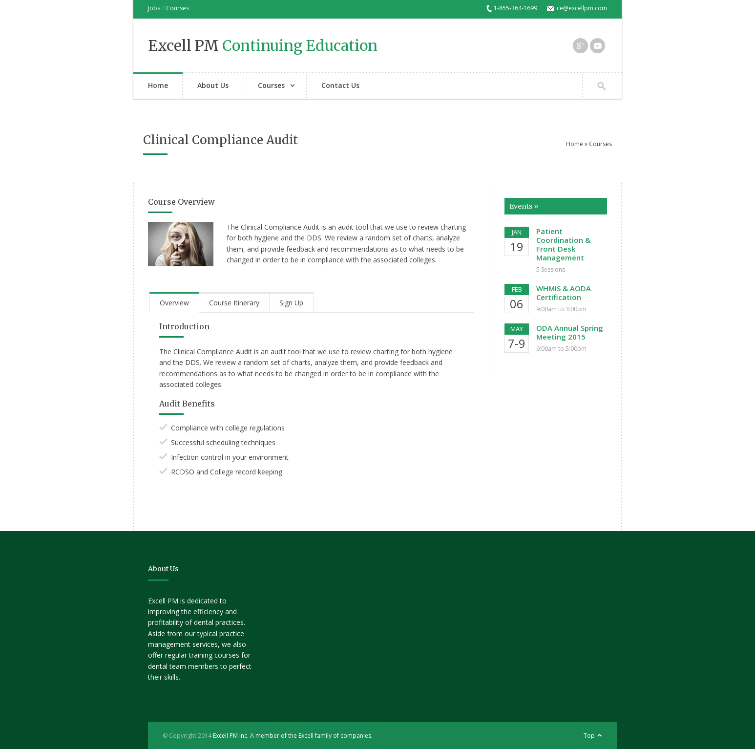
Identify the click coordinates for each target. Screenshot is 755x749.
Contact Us (340, 85)
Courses (177, 8)
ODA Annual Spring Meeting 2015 (569, 332)
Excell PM (263, 45)
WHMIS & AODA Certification (563, 292)
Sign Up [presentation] (291, 302)
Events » (523, 206)
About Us (213, 85)
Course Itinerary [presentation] (234, 302)
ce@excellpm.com (582, 8)
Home (158, 85)
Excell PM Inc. (231, 735)
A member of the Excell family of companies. (311, 735)
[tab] (174, 302)
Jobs (154, 8)
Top (589, 735)
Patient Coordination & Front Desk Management (563, 244)
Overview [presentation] (174, 302)
